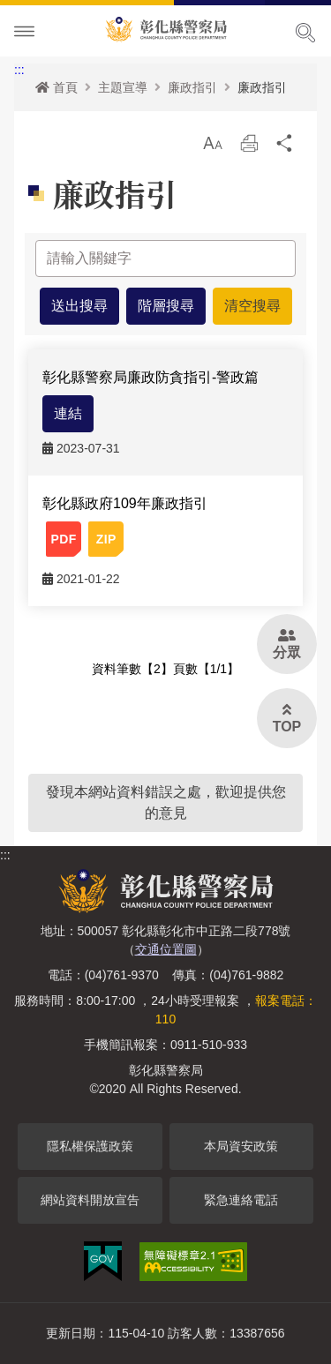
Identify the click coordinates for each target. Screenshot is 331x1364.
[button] (212, 143)
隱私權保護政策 (90, 1146)
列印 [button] (249, 148)
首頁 (56, 87)
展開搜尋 (305, 32)
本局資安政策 (241, 1146)
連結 (68, 413)
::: (19, 70)
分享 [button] (285, 148)
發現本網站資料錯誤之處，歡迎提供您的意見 (166, 802)
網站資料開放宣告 (90, 1200)
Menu (25, 32)
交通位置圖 (166, 949)
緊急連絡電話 (241, 1200)
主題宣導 (122, 87)
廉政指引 (192, 87)
